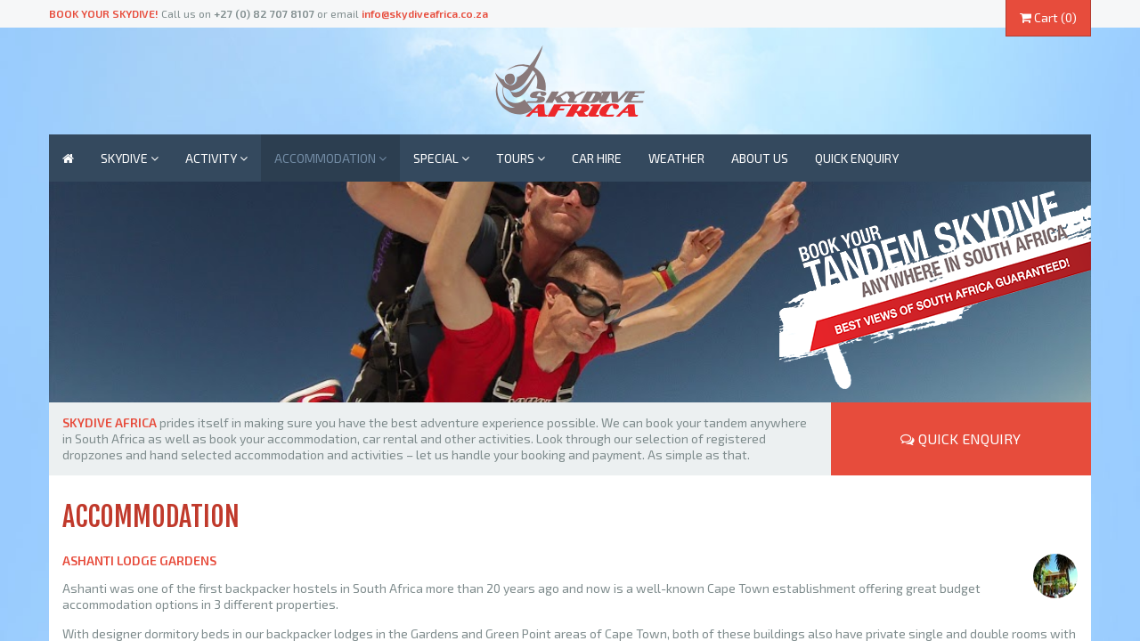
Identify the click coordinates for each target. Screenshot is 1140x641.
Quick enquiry (857, 158)
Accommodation (330, 158)
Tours (520, 158)
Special (441, 158)
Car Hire (597, 158)
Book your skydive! (104, 13)
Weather (676, 158)
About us (759, 158)
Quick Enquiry (960, 438)
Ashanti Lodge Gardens (139, 560)
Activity (216, 158)
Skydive (130, 158)
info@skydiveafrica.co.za (425, 13)
